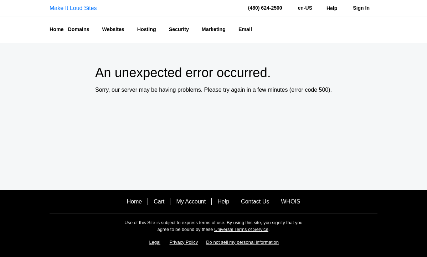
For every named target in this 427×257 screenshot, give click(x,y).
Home (134, 201)
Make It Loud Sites (73, 8)
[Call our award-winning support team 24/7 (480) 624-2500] (332, 8)
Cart (159, 201)
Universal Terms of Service (241, 229)
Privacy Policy (184, 242)
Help (223, 201)
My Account (191, 201)
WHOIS (290, 201)
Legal (154, 242)
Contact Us (255, 201)
